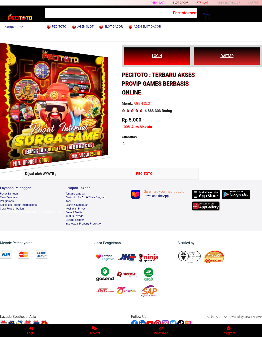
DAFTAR (227, 56)
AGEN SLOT (158, 2)
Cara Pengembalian (12, 208)
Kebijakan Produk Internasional (18, 204)
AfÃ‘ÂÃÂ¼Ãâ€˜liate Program (86, 197)
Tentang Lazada (75, 193)
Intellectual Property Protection (84, 223)
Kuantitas (129, 137)
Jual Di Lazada (74, 216)
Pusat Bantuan (9, 193)
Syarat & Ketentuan (77, 204)
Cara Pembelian (9, 197)
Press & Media (74, 212)
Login (30, 330)
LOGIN (157, 56)
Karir (68, 201)
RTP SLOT (202, 2)
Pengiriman (7, 201)
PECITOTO (144, 174)
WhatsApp (161, 330)
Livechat (94, 330)
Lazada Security (75, 219)
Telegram (228, 330)
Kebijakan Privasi (76, 208)
